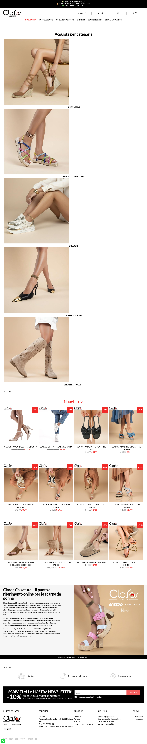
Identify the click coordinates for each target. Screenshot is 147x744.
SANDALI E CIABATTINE (65, 20)
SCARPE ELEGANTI (95, 20)
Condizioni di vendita (106, 724)
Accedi (100, 13)
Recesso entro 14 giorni (77, 676)
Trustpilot (7, 391)
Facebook (139, 716)
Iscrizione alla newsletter (83, 724)
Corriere (31, 676)
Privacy (77, 721)
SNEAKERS (81, 20)
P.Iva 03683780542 (46, 724)
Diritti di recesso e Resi (106, 721)
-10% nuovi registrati (73, 2)
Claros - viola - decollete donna (20, 447)
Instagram (139, 719)
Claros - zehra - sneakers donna (56, 447)
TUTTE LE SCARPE (46, 20)
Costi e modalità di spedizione (109, 719)
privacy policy (97, 697)
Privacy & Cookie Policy (48, 726)
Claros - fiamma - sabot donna (91, 562)
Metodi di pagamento (106, 716)
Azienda (77, 719)
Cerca (82, 13)
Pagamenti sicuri (124, 676)
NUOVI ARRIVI (30, 20)
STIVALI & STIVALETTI (113, 20)
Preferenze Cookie (65, 726)
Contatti (77, 716)
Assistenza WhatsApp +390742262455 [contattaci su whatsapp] (73, 657)
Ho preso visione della (89, 697)
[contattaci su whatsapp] (3, 741)
